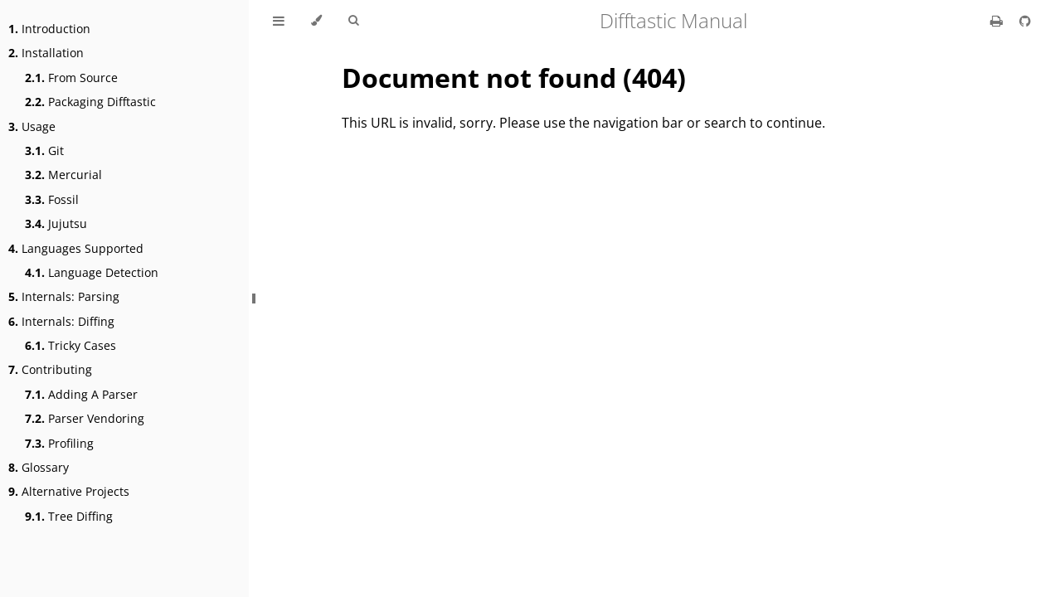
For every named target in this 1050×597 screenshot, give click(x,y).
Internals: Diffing (61, 321)
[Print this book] (998, 21)
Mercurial (63, 174)
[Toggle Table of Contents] (279, 20)
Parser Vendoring (84, 418)
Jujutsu (56, 223)
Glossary (38, 467)
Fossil (52, 199)
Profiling (59, 443)
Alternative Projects (68, 491)
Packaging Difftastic (90, 101)
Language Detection (91, 272)
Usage (32, 126)
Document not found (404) (514, 77)
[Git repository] (1025, 21)
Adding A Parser (81, 394)
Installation (46, 53)
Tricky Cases (70, 345)
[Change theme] (316, 20)
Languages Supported (75, 248)
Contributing (50, 369)
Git (44, 150)
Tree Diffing (69, 516)
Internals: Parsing (63, 296)
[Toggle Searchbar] (353, 20)
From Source (71, 77)
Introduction (49, 28)
